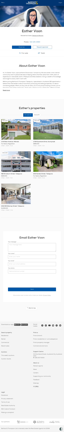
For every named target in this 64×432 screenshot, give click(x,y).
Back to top (31, 308)
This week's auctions (7, 355)
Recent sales (5, 346)
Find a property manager (41, 342)
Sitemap (36, 383)
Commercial (5, 342)
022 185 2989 (35, 42)
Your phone (11, 268)
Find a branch (37, 335)
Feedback (36, 380)
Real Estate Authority (8, 405)
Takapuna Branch (37, 35)
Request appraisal (42, 47)
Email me (21, 47)
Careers (35, 373)
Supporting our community (42, 376)
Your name (11, 253)
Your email (11, 260)
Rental (3, 339)
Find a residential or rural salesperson (45, 339)
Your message (12, 242)
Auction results (6, 359)
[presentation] (20, 280)
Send (32, 289)
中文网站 (36, 386)
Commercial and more (40, 346)
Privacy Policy (47, 295)
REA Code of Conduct (8, 409)
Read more (6, 90)
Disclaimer (4, 395)
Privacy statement (7, 398)
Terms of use (5, 402)
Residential (4, 335)
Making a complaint (7, 412)
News (35, 369)
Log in (60, 2)
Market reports (38, 366)
